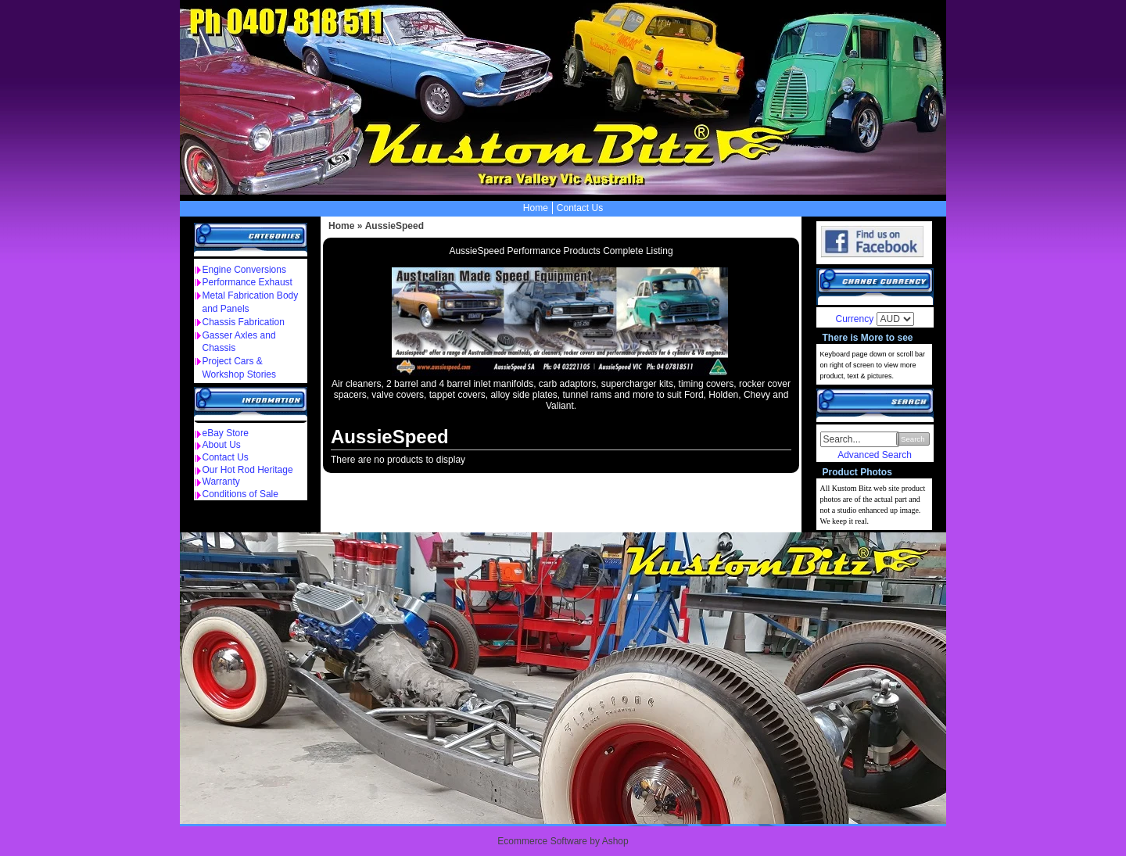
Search (912, 439)
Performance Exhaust (247, 282)
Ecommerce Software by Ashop (562, 841)
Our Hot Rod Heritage (248, 469)
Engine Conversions (244, 269)
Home (535, 207)
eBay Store (226, 433)
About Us (222, 444)
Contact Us (580, 207)
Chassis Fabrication (244, 322)
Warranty (221, 481)
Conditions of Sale (240, 494)
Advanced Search (874, 454)
